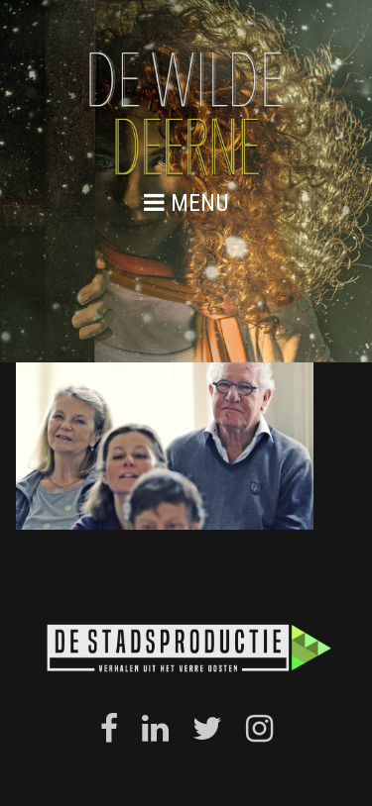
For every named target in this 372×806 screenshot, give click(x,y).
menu (186, 202)
